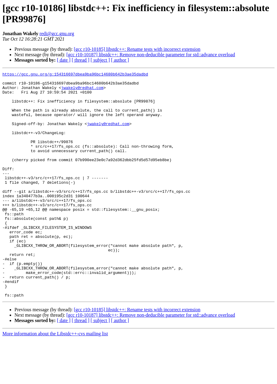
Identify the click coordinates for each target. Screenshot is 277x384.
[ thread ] (80, 60)
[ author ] (120, 60)
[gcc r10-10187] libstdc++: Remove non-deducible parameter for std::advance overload (150, 54)
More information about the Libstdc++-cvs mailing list (55, 378)
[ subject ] (100, 60)
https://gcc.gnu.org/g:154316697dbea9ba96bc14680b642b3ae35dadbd (75, 75)
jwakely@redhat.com (82, 91)
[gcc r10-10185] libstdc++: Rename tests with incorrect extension (137, 49)
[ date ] (63, 60)
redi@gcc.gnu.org (56, 33)
